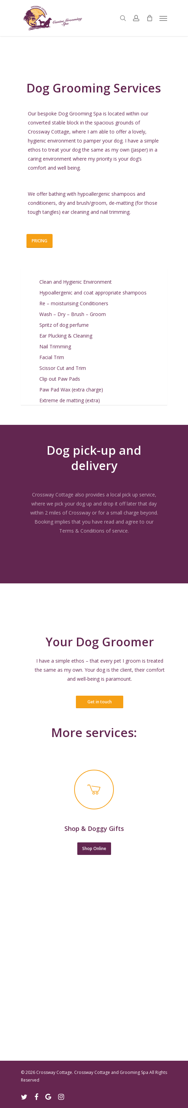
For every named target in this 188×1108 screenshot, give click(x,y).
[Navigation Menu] (163, 18)
